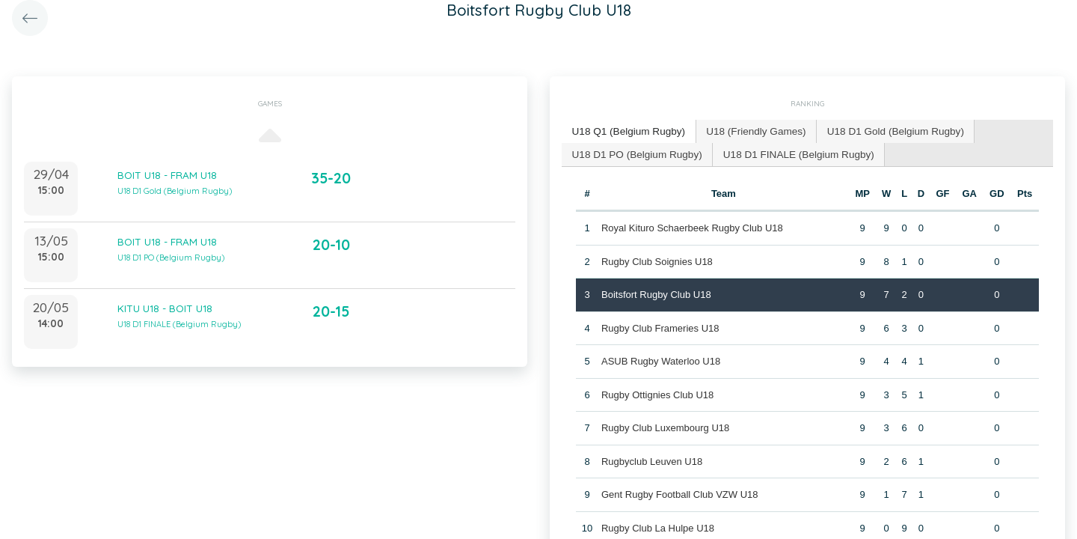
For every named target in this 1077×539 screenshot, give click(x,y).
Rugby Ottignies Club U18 (657, 392)
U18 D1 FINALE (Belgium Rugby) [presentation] (789, 152)
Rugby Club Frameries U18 (660, 326)
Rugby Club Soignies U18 (656, 259)
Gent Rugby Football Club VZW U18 (679, 492)
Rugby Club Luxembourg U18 (664, 425)
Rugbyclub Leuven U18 (651, 459)
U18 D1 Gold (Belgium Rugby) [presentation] (882, 130)
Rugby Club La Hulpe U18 (657, 526)
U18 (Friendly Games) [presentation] (748, 130)
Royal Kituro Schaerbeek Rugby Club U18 (691, 225)
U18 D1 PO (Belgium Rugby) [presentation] (633, 152)
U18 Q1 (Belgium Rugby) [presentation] (625, 130)
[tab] (626, 131)
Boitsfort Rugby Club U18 (656, 292)
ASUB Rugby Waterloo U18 (660, 359)
